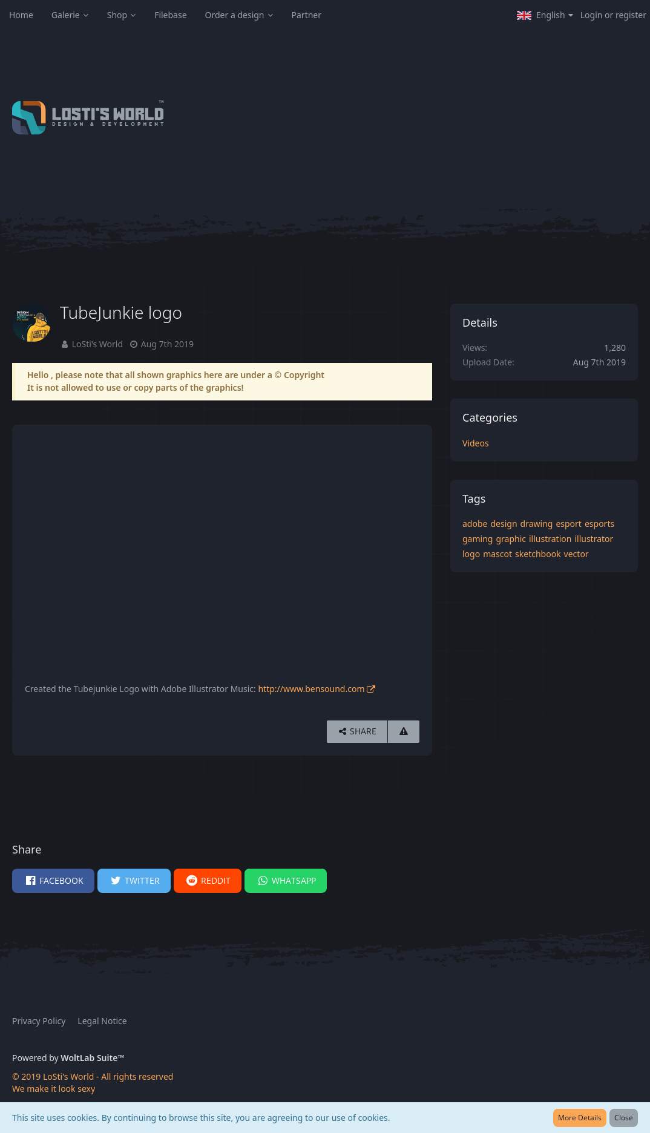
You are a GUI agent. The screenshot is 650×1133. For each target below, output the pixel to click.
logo (471, 554)
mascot (497, 554)
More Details (580, 1117)
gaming (477, 538)
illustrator (593, 538)
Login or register (613, 15)
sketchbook (538, 554)
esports (599, 523)
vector (576, 554)
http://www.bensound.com (311, 688)
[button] (545, 15)
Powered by (68, 1057)
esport (569, 523)
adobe (474, 523)
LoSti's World (97, 344)
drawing (536, 523)
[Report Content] (403, 731)
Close (623, 1117)
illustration (550, 538)
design (503, 523)
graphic (511, 538)
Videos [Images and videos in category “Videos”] (475, 443)
